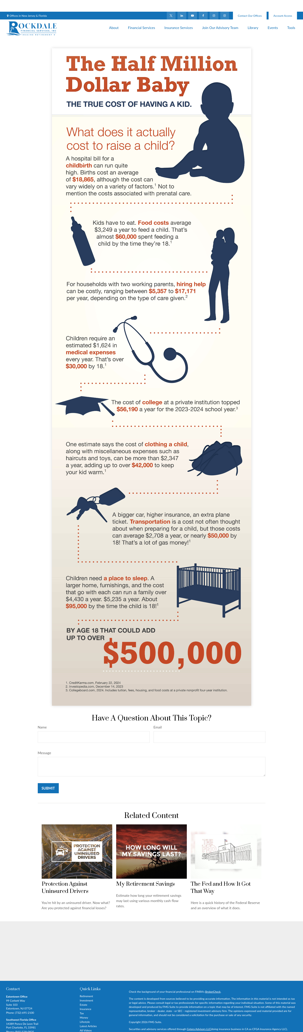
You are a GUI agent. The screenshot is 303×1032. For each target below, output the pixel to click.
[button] (113, 16)
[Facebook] (203, 4)
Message (44, 741)
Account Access (282, 4)
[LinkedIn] (181, 4)
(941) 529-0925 (24, 1020)
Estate (83, 993)
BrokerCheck (212, 980)
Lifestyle (85, 1010)
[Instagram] (224, 4)
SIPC (151, 1021)
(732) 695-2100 (24, 1001)
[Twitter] (171, 4)
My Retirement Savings (145, 872)
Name (42, 715)
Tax (82, 1001)
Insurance (85, 997)
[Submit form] (48, 776)
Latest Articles (88, 1014)
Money (84, 1005)
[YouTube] (192, 4)
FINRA (143, 1021)
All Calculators (88, 1023)
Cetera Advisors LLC (199, 1017)
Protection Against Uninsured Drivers (65, 876)
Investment (86, 988)
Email (158, 715)
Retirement (86, 984)
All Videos (86, 1018)
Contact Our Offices (250, 4)
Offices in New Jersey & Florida (28, 4)
